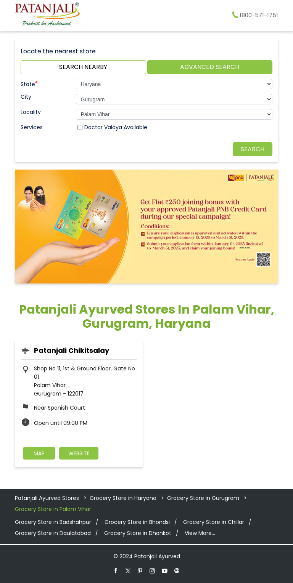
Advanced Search (209, 66)
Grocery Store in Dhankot (137, 533)
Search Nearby (83, 66)
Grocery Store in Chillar (213, 522)
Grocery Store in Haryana (123, 498)
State (29, 83)
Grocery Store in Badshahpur (53, 522)
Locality (31, 112)
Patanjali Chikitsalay (71, 350)
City (26, 97)
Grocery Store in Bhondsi (137, 522)
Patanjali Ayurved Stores (47, 498)
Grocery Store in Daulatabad (53, 533)
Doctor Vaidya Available (115, 127)
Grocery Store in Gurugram (203, 498)
